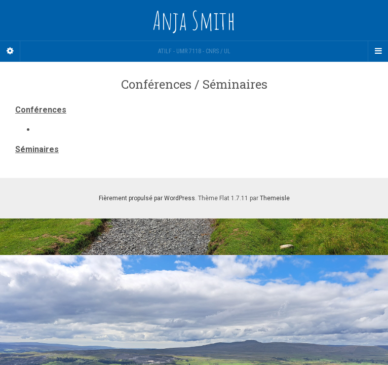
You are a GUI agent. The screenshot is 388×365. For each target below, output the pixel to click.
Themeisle (275, 198)
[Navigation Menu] (378, 51)
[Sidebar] (10, 51)
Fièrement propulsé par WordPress (147, 198)
